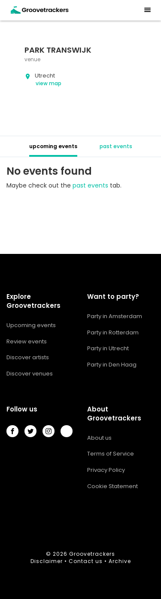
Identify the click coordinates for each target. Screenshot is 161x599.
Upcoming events (31, 325)
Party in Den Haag (112, 365)
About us (99, 438)
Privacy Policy (106, 470)
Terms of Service (110, 454)
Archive (120, 561)
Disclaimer (46, 561)
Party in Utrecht (108, 348)
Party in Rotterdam (113, 332)
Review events (26, 341)
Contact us (86, 561)
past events (116, 146)
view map (48, 83)
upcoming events (53, 146)
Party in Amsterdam (114, 316)
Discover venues (29, 374)
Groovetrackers (92, 553)
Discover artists (27, 357)
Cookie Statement (112, 486)
